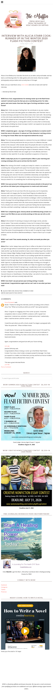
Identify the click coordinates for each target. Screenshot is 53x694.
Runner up (26, 291)
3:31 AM (7, 346)
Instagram (4, 587)
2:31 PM (7, 365)
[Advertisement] (26, 668)
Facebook (4, 585)
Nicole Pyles (19, 291)
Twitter (3, 589)
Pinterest (4, 592)
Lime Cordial (24, 85)
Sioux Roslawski (9, 302)
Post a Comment (6, 367)
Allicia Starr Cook (8, 291)
